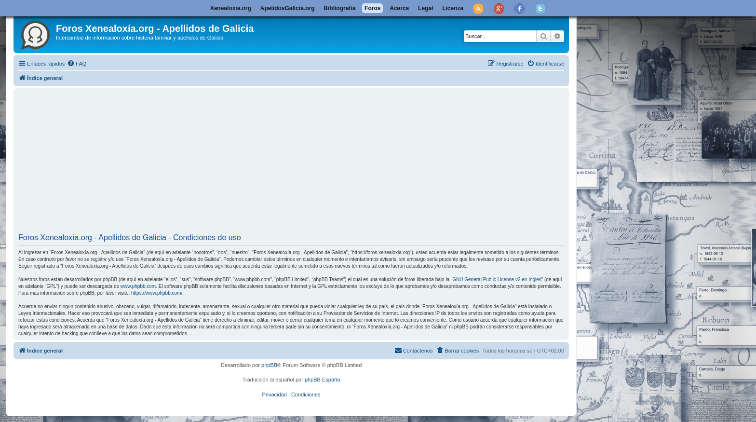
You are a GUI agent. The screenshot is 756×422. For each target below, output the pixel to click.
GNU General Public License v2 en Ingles (496, 279)
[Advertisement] (291, 162)
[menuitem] (76, 63)
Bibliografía (339, 8)
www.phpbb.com (138, 286)
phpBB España (322, 379)
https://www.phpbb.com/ (156, 293)
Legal (425, 8)
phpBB (269, 365)
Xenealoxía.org (230, 8)
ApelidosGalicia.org (287, 8)
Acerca (399, 8)
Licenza (452, 8)
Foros (372, 8)
